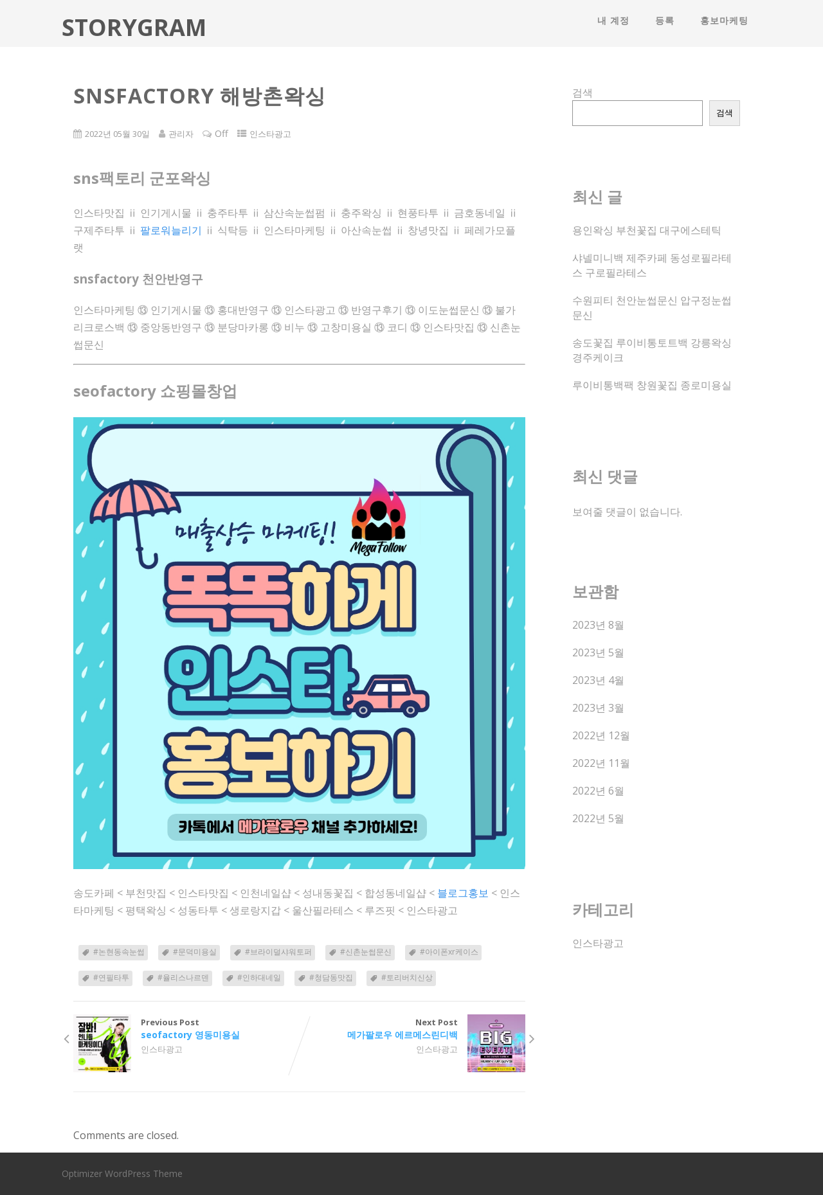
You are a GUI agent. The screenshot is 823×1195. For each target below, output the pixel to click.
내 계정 (613, 20)
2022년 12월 (601, 735)
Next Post (412, 1028)
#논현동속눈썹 (119, 951)
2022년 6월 (598, 791)
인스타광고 (270, 133)
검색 (582, 92)
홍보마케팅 (724, 20)
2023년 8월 (598, 625)
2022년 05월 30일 (117, 133)
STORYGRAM (134, 27)
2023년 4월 (598, 680)
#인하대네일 (259, 977)
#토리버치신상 (407, 977)
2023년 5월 (598, 652)
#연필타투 (111, 977)
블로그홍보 (463, 893)
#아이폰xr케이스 (449, 951)
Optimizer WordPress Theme (122, 1173)
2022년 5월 (598, 818)
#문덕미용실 (195, 951)
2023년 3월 (598, 708)
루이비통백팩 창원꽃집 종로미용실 (652, 385)
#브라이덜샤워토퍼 (278, 951)
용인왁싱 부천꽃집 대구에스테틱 (646, 230)
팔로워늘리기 (171, 230)
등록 (664, 20)
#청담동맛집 (331, 977)
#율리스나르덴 (183, 977)
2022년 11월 (601, 763)
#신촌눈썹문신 (366, 951)
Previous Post (186, 1028)
